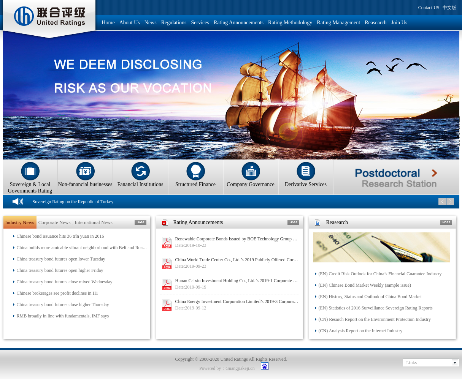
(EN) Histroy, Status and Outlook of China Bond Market (370, 296)
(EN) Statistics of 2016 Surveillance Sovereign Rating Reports (376, 308)
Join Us (399, 22)
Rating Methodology (290, 22)
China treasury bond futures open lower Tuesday (61, 259)
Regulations (174, 22)
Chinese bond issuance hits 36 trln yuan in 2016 (60, 236)
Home (108, 22)
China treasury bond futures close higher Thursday (63, 304)
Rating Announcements (239, 22)
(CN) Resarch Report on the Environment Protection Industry (375, 319)
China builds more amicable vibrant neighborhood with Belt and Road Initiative (82, 247)
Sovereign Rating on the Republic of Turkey (73, 201)
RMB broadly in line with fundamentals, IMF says (63, 316)
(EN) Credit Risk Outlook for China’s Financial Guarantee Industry (380, 273)
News (150, 22)
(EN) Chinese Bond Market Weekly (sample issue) (365, 285)
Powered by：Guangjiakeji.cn (226, 368)
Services (200, 22)
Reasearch (376, 22)
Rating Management (338, 22)
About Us (129, 22)
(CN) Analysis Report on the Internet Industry (361, 330)
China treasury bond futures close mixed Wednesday (65, 281)
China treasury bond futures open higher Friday (60, 270)
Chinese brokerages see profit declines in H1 (57, 293)
